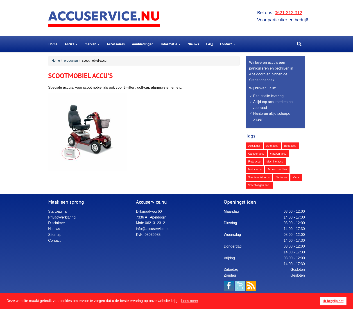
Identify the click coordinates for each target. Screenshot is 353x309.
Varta (296, 177)
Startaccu (281, 177)
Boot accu (290, 145)
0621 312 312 (288, 12)
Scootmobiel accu (259, 177)
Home (52, 44)
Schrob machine (277, 169)
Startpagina (57, 211)
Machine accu (275, 161)
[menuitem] (53, 44)
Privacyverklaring (62, 217)
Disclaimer (56, 223)
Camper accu (256, 153)
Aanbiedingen (143, 44)
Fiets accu (254, 161)
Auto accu (272, 145)
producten (71, 60)
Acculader (254, 145)
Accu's (71, 44)
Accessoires (116, 44)
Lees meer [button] (189, 301)
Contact (227, 44)
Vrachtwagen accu (259, 185)
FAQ (209, 44)
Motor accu (255, 169)
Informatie (170, 44)
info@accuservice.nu (153, 229)
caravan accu (278, 153)
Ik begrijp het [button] (333, 301)
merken (92, 44)
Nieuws (193, 44)
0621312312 (155, 223)
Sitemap (54, 235)
